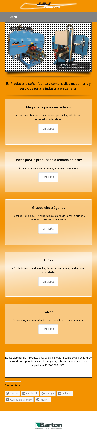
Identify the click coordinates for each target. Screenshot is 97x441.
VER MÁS (48, 128)
